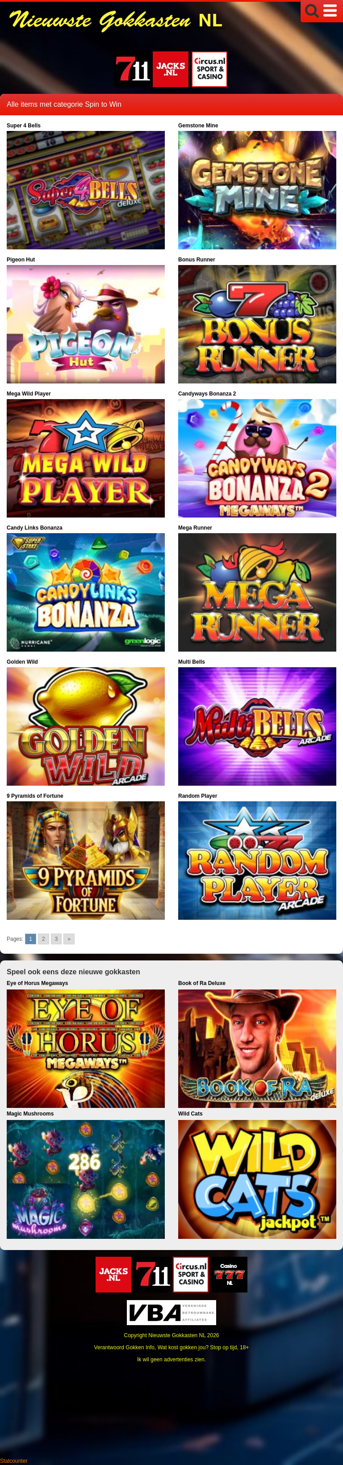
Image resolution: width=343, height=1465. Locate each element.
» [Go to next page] (69, 939)
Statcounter (13, 1461)
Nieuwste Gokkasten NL (176, 1335)
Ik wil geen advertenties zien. (171, 1359)
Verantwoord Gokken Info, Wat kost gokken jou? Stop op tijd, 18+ (171, 1347)
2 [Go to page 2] (43, 939)
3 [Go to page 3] (56, 939)
